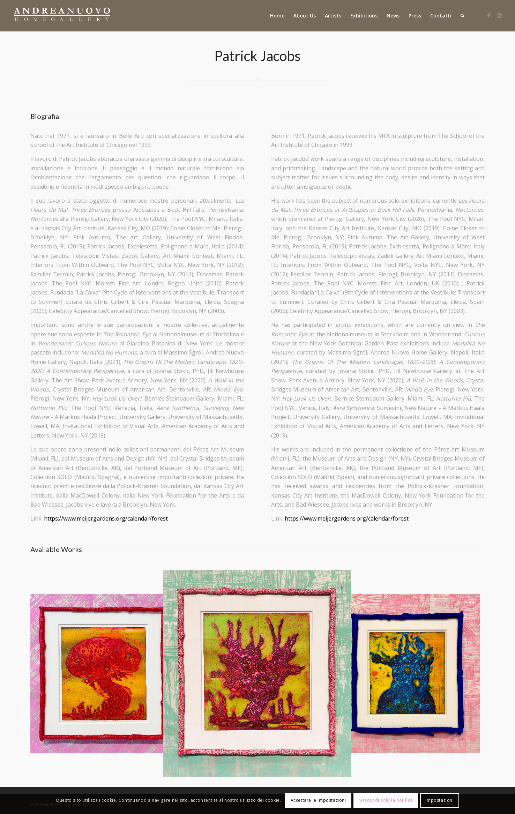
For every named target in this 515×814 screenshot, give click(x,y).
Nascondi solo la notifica (386, 800)
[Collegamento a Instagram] (499, 15)
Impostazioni (439, 800)
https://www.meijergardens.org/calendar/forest (106, 518)
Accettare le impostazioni (318, 800)
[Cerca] (462, 15)
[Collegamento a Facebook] (489, 15)
